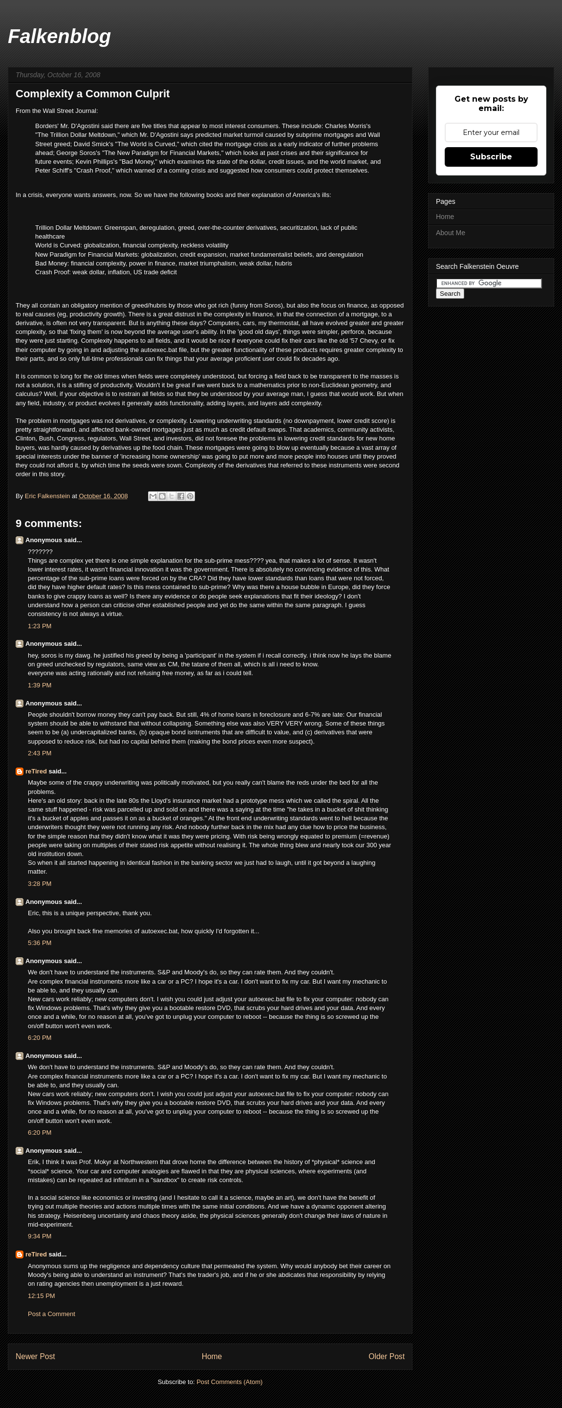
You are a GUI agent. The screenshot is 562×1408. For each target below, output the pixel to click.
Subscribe (491, 156)
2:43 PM (39, 753)
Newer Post (35, 1356)
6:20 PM (39, 1037)
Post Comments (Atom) (229, 1382)
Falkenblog (59, 36)
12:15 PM (41, 1295)
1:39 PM (39, 685)
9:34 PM (39, 1236)
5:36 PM (39, 942)
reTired (36, 771)
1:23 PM (39, 626)
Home (212, 1356)
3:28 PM (39, 883)
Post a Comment (51, 1314)
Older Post (386, 1356)
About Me (450, 233)
